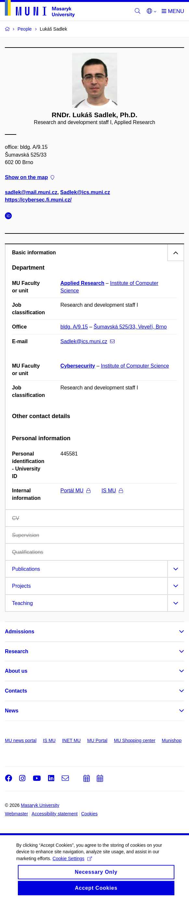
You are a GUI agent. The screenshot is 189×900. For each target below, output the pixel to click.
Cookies (89, 813)
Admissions (19, 631)
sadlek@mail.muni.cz (31, 192)
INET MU (71, 740)
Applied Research (82, 283)
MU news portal (20, 740)
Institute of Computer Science (135, 366)
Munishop (172, 740)
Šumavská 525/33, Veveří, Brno (130, 327)
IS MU (112, 490)
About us (16, 671)
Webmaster (16, 813)
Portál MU (75, 490)
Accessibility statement (55, 813)
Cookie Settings (72, 862)
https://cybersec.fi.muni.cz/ (38, 200)
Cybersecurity (77, 366)
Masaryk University (40, 805)
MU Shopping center (135, 740)
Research (16, 651)
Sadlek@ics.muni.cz (85, 192)
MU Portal (97, 740)
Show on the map (29, 177)
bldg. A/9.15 (74, 327)
